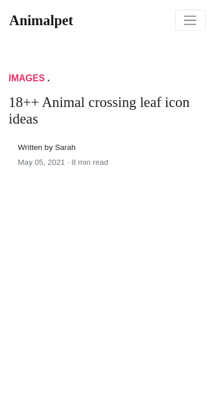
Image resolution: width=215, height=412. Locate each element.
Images (27, 78)
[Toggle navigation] (190, 20)
